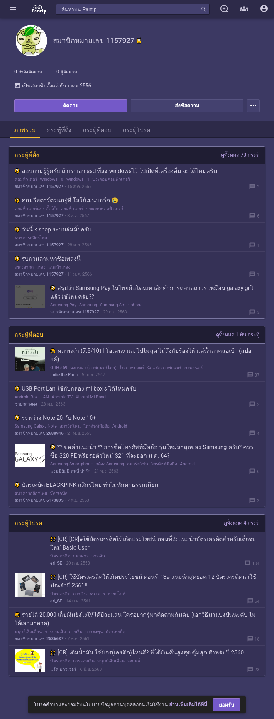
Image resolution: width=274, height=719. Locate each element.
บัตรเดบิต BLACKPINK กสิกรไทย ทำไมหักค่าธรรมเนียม (86, 484)
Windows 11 (77, 179)
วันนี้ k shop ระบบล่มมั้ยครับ (53, 229)
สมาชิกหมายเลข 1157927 (39, 186)
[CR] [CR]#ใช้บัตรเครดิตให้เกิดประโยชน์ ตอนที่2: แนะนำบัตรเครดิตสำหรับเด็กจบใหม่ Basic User (153, 543)
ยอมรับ (226, 705)
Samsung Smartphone (121, 304)
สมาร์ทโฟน (70, 426)
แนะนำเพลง (59, 267)
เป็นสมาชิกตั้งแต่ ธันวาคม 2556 (52, 85)
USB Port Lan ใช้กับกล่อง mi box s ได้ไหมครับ (75, 388)
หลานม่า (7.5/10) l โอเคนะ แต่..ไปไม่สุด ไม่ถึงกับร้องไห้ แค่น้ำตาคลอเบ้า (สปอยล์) (151, 355)
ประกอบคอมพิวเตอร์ (111, 179)
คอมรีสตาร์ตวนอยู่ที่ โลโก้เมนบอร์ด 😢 (66, 200)
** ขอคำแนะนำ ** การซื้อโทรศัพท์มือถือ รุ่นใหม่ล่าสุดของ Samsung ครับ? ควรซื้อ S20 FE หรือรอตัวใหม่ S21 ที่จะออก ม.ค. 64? (151, 451)
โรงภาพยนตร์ (131, 367)
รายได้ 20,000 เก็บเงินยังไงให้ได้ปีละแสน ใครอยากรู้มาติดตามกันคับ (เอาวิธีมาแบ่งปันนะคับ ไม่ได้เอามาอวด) (135, 619)
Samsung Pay (63, 304)
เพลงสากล (24, 267)
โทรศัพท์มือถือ (96, 426)
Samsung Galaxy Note (36, 426)
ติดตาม (70, 105)
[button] (13, 9)
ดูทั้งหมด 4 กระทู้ (241, 522)
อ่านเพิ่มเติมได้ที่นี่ (188, 704)
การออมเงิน (55, 631)
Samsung (88, 304)
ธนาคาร (80, 556)
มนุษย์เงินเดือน (28, 631)
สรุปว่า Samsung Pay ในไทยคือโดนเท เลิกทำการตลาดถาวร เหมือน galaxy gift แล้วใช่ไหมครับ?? (151, 292)
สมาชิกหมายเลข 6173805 (39, 500)
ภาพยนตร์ (193, 367)
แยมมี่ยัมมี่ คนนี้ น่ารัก (70, 471)
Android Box (26, 396)
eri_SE (56, 563)
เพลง (40, 267)
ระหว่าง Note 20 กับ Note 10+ (55, 417)
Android (119, 426)
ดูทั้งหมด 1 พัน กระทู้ (237, 334)
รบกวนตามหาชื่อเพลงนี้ (48, 258)
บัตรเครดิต (60, 556)
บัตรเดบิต (59, 493)
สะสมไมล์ (116, 593)
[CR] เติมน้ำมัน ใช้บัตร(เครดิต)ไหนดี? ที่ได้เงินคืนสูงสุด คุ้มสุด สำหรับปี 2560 (147, 652)
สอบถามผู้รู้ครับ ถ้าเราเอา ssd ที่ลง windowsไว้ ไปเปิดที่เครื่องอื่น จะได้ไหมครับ (116, 171)
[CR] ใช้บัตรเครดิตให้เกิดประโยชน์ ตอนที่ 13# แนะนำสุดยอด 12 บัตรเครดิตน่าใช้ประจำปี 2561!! (153, 581)
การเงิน (98, 556)
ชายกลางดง (26, 404)
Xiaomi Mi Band (91, 396)
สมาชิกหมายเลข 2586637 (39, 638)
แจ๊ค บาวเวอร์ (63, 669)
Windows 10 (51, 179)
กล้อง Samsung (110, 464)
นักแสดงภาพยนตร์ (164, 367)
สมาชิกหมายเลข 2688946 (39, 433)
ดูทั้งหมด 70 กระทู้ (240, 154)
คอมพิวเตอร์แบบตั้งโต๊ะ (36, 208)
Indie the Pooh (64, 374)
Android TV (62, 396)
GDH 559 (58, 367)
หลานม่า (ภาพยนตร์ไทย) (93, 367)
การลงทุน (94, 631)
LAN (45, 396)
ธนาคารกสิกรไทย (31, 237)
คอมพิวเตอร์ (26, 179)
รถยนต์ (133, 660)
